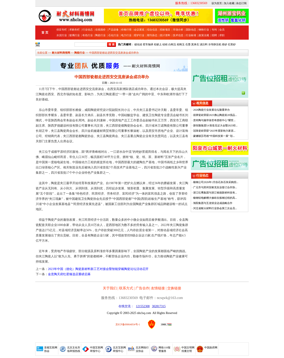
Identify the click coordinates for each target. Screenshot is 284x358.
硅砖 (165, 44)
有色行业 (87, 35)
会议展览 (139, 29)
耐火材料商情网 (61, 52)
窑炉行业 (139, 35)
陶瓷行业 (100, 35)
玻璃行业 (74, 35)
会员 (222, 29)
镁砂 (224, 44)
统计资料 (165, 35)
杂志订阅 (241, 3)
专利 (214, 29)
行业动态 (87, 29)
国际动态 (191, 29)
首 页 (44, 32)
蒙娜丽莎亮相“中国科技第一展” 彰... (214, 135)
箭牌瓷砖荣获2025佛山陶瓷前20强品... (215, 115)
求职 (222, 35)
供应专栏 (61, 29)
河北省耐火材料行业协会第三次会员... (215, 208)
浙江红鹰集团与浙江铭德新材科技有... (215, 192)
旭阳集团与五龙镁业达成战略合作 (212, 203)
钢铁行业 (204, 29)
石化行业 (113, 35)
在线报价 (100, 29)
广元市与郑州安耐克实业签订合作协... (215, 187)
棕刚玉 (181, 44)
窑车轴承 (148, 44)
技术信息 (178, 35)
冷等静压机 (214, 44)
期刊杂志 (152, 35)
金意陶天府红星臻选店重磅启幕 (69, 274)
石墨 (188, 44)
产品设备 (113, 29)
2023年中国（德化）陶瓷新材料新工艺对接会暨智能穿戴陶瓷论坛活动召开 (98, 269)
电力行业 (126, 35)
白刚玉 (172, 44)
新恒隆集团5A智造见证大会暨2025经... (215, 125)
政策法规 (204, 35)
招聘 (214, 35)
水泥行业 (61, 35)
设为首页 (216, 3)
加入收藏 (229, 3)
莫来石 (195, 44)
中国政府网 (210, 347)
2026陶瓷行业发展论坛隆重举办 (211, 109)
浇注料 (204, 44)
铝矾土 (158, 44)
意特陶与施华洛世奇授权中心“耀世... (214, 120)
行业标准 (191, 35)
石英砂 (232, 44)
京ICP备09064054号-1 (127, 324)
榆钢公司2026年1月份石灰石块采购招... (215, 182)
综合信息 (152, 29)
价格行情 (126, 29)
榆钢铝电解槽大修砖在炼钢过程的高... (215, 197)
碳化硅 (138, 44)
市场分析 (178, 29)
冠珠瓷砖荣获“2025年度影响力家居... (214, 130)
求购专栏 (74, 29)
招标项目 (165, 29)
